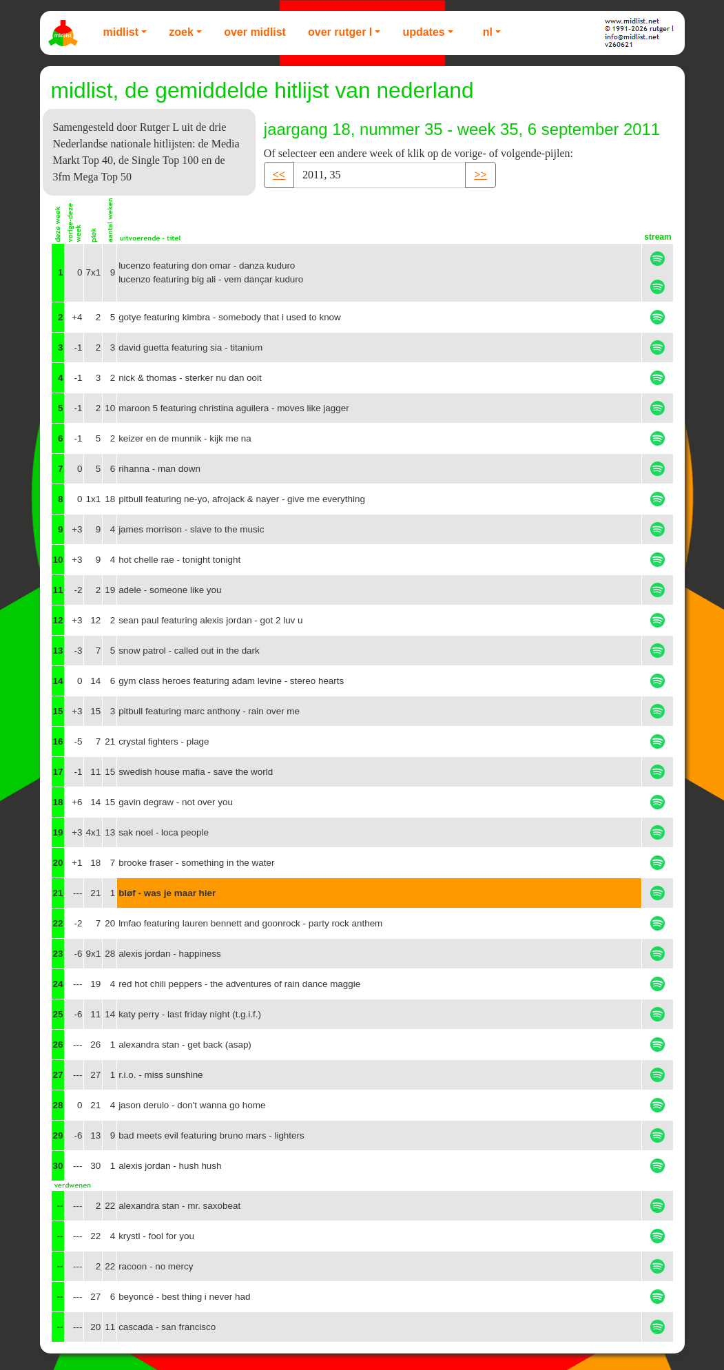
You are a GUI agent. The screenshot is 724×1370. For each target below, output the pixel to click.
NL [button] (488, 32)
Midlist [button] (121, 32)
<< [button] (279, 174)
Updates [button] (423, 32)
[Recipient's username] (379, 175)
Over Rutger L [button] (340, 32)
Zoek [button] (181, 32)
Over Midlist (255, 32)
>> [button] (480, 174)
